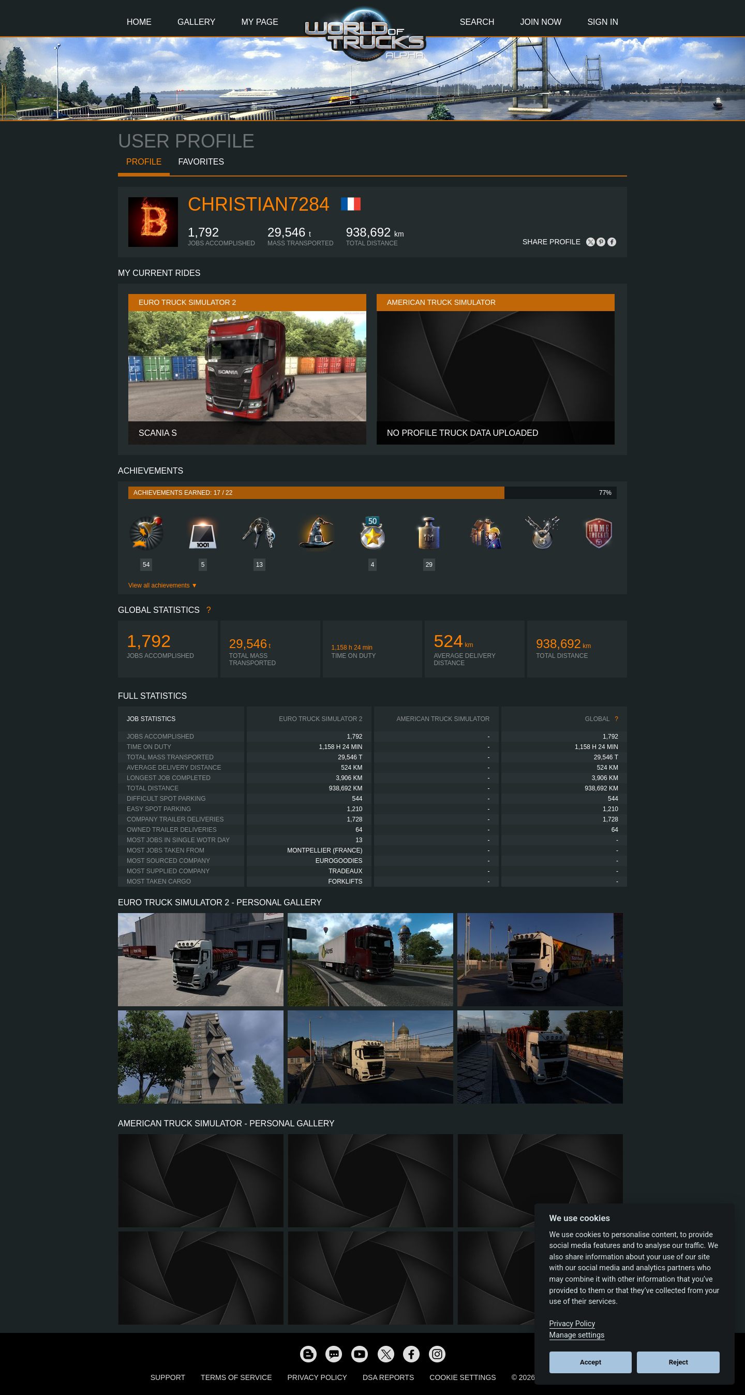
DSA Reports (388, 1377)
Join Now (540, 22)
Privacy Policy (317, 1377)
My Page (260, 22)
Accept (590, 1362)
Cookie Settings (462, 1377)
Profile (143, 161)
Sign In (602, 22)
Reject (678, 1362)
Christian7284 (259, 204)
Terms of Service (236, 1377)
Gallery (196, 22)
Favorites (201, 161)
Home (139, 22)
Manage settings (577, 1335)
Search (477, 22)
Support (168, 1377)
